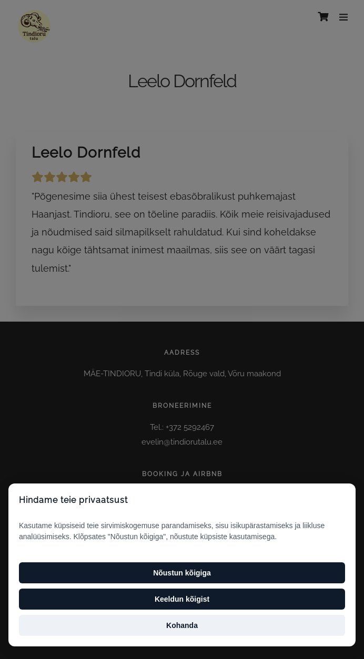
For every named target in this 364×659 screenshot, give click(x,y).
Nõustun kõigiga (182, 573)
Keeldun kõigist (182, 599)
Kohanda (182, 625)
